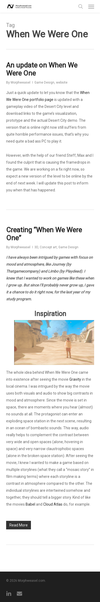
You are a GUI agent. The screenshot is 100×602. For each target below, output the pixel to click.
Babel (30, 504)
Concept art (48, 247)
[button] (91, 6)
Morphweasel (20, 82)
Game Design (44, 82)
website (61, 82)
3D (36, 247)
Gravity (75, 379)
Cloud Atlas (52, 504)
